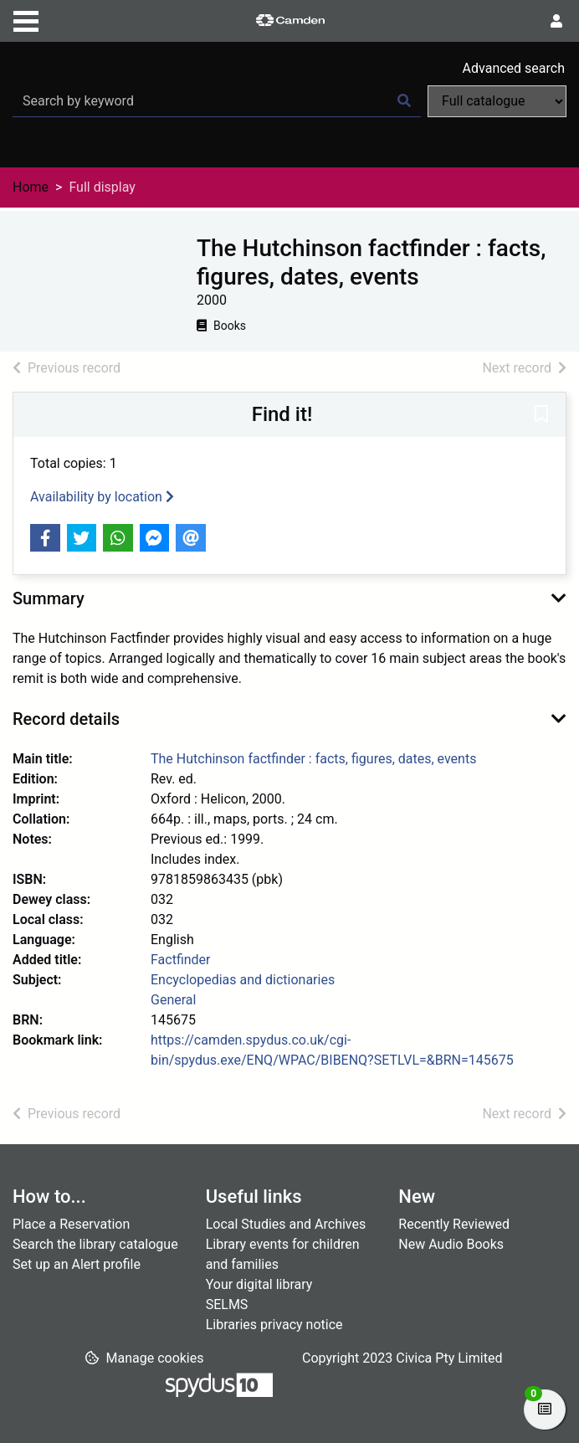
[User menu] (556, 22)
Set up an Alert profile (77, 1264)
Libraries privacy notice (274, 1325)
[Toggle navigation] (25, 19)
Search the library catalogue (95, 1244)
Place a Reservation (71, 1224)
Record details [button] (66, 719)
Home (31, 187)
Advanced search (514, 68)
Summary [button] (49, 598)
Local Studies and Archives (286, 1224)
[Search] (404, 101)
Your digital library (259, 1284)
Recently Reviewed (454, 1224)
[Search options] (497, 101)
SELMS (227, 1304)
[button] (541, 416)
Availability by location (102, 497)
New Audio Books (451, 1244)
